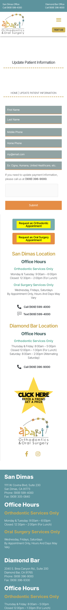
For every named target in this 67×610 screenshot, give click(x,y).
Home (14, 92)
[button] (59, 20)
